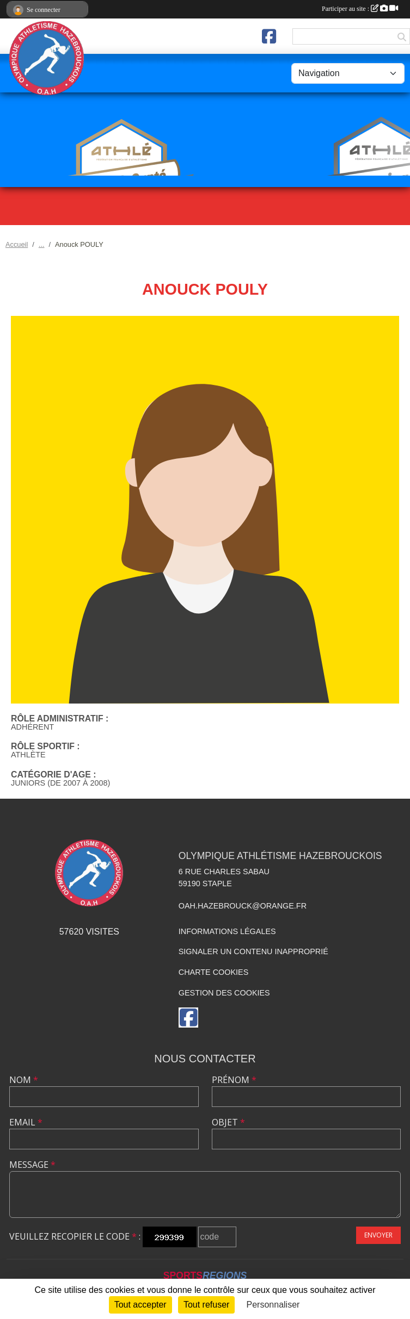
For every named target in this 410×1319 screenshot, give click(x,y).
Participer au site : (360, 9)
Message (32, 1165)
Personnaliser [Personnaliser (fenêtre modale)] (273, 1304)
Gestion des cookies (224, 992)
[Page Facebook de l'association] (269, 36)
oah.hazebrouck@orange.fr (243, 905)
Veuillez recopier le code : (74, 1236)
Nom (23, 1080)
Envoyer (378, 1235)
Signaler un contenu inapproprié (253, 951)
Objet (228, 1122)
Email (25, 1122)
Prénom (234, 1080)
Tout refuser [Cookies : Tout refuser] (206, 1304)
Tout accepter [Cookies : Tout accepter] (140, 1304)
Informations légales (227, 931)
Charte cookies (213, 972)
